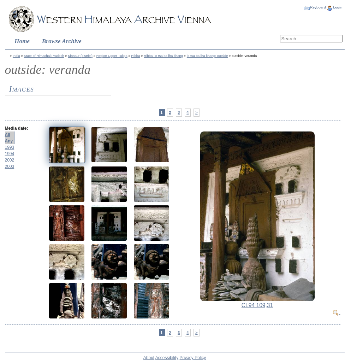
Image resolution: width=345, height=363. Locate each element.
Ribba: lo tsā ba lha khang (163, 56)
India (16, 56)
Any (9, 141)
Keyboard (318, 7)
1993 (9, 147)
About (148, 357)
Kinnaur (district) (80, 56)
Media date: (16, 128)
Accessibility (166, 357)
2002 (9, 160)
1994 (9, 153)
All (7, 134)
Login (337, 7)
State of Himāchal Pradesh (44, 56)
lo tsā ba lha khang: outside (207, 56)
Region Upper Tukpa (111, 56)
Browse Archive (62, 41)
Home (22, 41)
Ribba (135, 56)
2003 (9, 166)
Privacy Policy (193, 357)
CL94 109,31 (257, 305)
